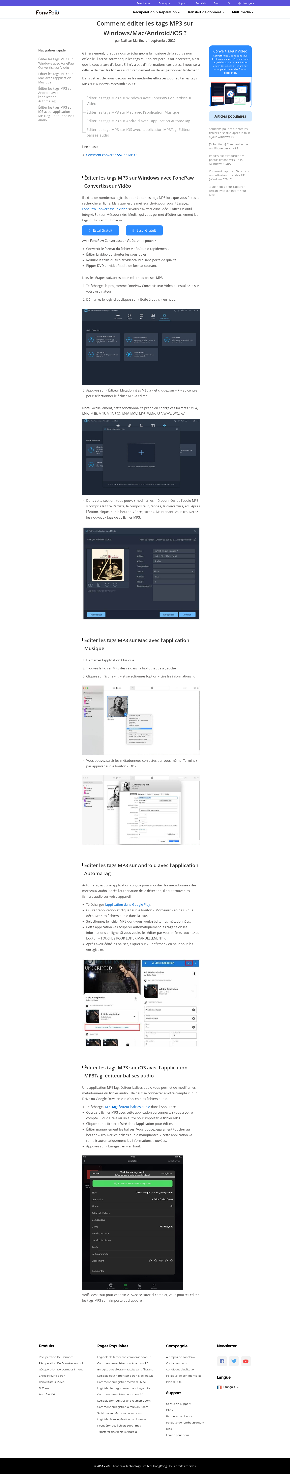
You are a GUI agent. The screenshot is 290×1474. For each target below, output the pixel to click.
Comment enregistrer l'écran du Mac (121, 1381)
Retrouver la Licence (179, 1416)
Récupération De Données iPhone (61, 1369)
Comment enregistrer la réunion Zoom (122, 1406)
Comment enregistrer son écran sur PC (122, 1363)
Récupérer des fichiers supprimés (119, 1425)
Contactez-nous (176, 1363)
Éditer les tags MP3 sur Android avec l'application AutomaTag (55, 94)
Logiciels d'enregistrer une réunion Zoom (124, 1400)
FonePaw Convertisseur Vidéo (105, 209)
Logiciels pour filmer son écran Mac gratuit (125, 1375)
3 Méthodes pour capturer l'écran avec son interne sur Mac (227, 191)
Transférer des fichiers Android (117, 1431)
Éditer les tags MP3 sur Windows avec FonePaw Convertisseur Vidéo (56, 63)
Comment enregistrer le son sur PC (120, 1394)
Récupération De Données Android (62, 1363)
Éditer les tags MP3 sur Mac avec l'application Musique (55, 78)
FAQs (169, 1409)
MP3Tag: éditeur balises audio (127, 1106)
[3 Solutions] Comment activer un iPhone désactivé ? (229, 146)
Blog (216, 3)
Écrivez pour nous (177, 1434)
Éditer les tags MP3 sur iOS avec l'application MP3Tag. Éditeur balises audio (56, 113)
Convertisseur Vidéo (230, 51)
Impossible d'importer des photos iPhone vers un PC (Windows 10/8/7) (226, 160)
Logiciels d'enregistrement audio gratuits (123, 1388)
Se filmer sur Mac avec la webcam (119, 1412)
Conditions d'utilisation (181, 1369)
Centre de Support (178, 1403)
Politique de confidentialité (184, 1375)
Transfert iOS (47, 1394)
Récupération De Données (56, 1356)
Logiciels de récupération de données (121, 1419)
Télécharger (144, 3)
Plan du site (174, 1381)
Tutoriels (201, 3)
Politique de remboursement (185, 1422)
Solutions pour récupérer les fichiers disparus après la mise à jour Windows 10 (230, 133)
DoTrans (44, 1388)
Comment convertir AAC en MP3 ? (111, 155)
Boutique (164, 3)
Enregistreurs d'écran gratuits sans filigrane (125, 1369)
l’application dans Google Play (127, 904)
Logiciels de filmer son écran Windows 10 (124, 1356)
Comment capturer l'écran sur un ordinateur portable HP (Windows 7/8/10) (229, 175)
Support (183, 3)
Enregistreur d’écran (52, 1375)
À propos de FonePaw (180, 1356)
